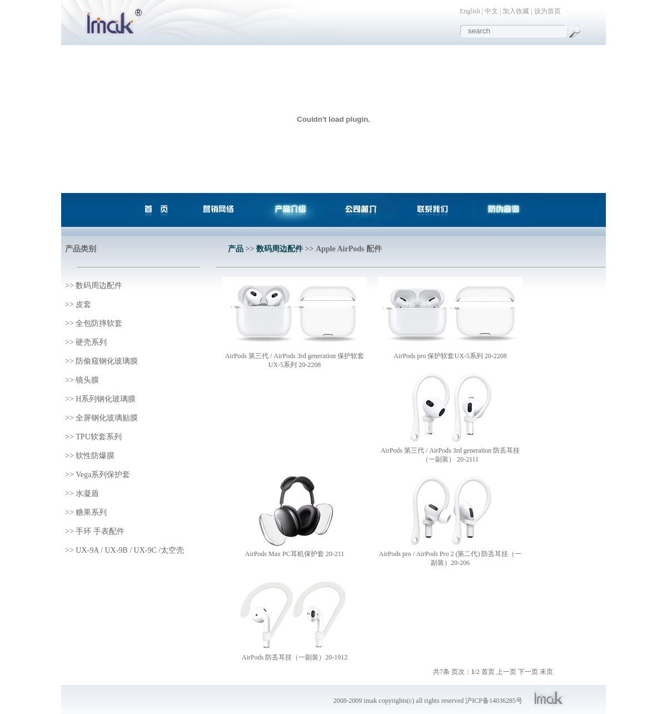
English (470, 11)
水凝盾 (87, 493)
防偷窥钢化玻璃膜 (107, 361)
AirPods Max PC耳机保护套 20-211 (295, 554)
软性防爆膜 (95, 456)
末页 (546, 672)
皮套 (83, 304)
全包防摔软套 (99, 323)
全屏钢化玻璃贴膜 (107, 418)
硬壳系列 (91, 342)
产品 (235, 249)
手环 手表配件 (100, 531)
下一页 (528, 672)
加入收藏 (515, 11)
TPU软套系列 (98, 437)
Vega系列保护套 (103, 474)
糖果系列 (91, 512)
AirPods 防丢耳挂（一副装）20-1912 (294, 657)
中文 (491, 11)
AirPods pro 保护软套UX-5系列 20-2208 (450, 356)
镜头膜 (87, 380)
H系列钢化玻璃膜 (106, 399)
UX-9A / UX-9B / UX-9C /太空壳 (130, 550)
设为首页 (547, 11)
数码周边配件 (99, 285)
